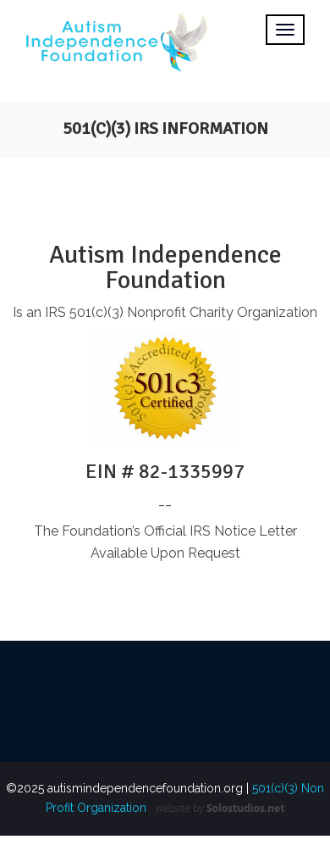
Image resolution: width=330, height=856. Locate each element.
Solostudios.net (245, 808)
